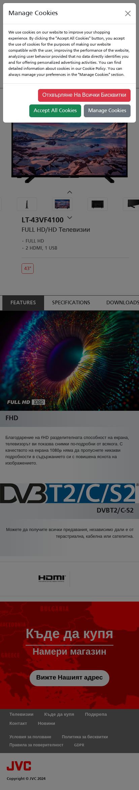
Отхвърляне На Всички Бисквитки (84, 95)
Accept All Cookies (55, 111)
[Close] (128, 13)
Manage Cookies (107, 111)
